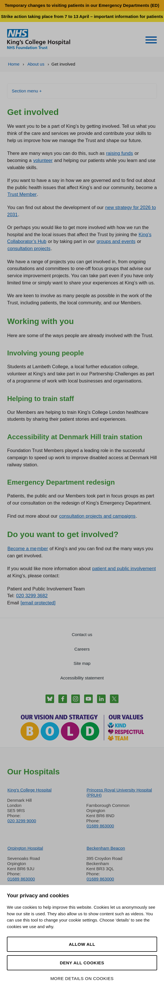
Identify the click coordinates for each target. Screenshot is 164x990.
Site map (82, 663)
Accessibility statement (82, 677)
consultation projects (28, 248)
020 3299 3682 (32, 595)
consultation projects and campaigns (97, 516)
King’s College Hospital (29, 789)
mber (42, 548)
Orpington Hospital (25, 848)
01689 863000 (100, 825)
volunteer (43, 160)
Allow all (82, 944)
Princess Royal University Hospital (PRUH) (119, 792)
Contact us (82, 634)
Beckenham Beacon (106, 848)
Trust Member (22, 194)
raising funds (119, 153)
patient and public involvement (124, 568)
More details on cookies (82, 978)
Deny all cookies (82, 962)
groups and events (115, 241)
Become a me (22, 548)
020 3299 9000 (21, 820)
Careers (82, 649)
